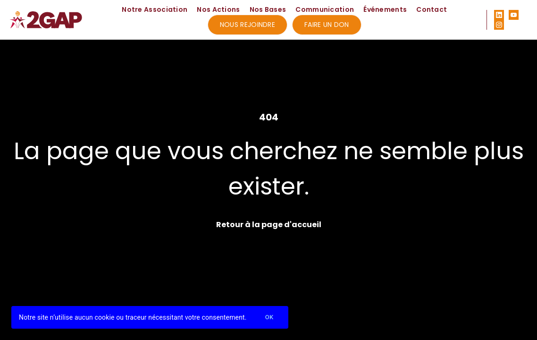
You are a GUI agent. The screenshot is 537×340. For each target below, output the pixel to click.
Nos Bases (268, 9)
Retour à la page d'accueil (268, 224)
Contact (431, 9)
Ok (269, 317)
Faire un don (326, 24)
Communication (324, 9)
